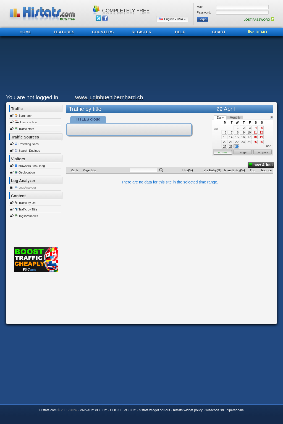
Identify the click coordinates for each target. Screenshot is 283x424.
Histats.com (48, 410)
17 (249, 137)
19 (261, 137)
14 (230, 137)
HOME (25, 32)
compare (263, 152)
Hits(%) (187, 170)
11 (255, 132)
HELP (180, 32)
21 (230, 141)
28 (230, 146)
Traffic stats (26, 128)
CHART (219, 32)
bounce (266, 170)
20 (224, 141)
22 (237, 141)
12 (261, 132)
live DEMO (257, 32)
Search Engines (29, 150)
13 (224, 137)
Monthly (235, 117)
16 (243, 137)
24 (249, 141)
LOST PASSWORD (259, 19)
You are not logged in (32, 97)
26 (261, 141)
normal (222, 152)
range (243, 152)
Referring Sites (29, 144)
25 (255, 141)
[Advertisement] (140, 66)
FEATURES (64, 32)
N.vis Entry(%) (234, 170)
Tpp (252, 170)
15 (237, 137)
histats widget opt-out (154, 410)
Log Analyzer (27, 187)
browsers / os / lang (32, 165)
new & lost (261, 164)
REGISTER (141, 32)
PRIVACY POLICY (93, 410)
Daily (220, 117)
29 (237, 146)
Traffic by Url (27, 202)
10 (249, 132)
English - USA (172, 19)
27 (224, 146)
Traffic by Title (28, 209)
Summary (25, 115)
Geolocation (27, 172)
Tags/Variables (28, 216)
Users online (28, 122)
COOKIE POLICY (123, 410)
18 (255, 137)
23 (243, 141)
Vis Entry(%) (213, 170)
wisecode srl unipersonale (225, 410)
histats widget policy (188, 410)
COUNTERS (103, 32)
